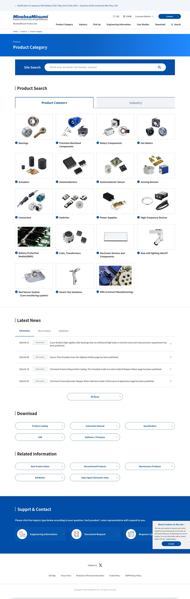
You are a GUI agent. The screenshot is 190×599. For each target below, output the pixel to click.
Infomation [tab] (24, 330)
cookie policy (171, 539)
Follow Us (95, 565)
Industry (83, 24)
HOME (15, 31)
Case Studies (143, 24)
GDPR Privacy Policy (133, 575)
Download (160, 24)
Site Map (52, 575)
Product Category (64, 24)
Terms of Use (66, 575)
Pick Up (97, 24)
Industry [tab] (135, 102)
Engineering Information (119, 24)
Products (24, 31)
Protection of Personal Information (90, 575)
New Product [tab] (44, 330)
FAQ (117, 16)
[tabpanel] (95, 205)
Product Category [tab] (54, 102)
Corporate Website (144, 16)
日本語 (128, 16)
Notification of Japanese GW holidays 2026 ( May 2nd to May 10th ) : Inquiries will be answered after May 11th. (67, 5)
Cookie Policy (114, 575)
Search (177, 24)
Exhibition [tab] (64, 330)
